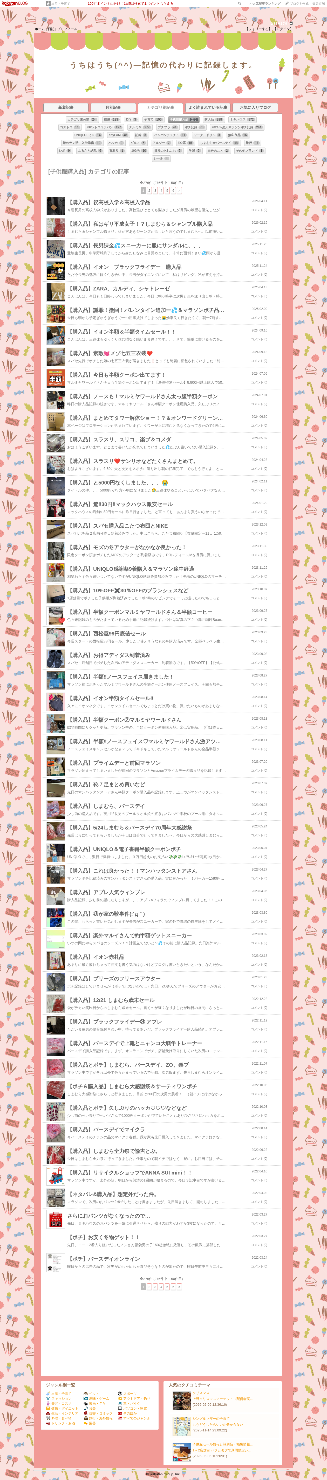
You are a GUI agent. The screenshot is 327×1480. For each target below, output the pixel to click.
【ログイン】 (283, 29)
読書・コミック (98, 1413)
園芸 (90, 1423)
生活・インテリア (62, 1413)
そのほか (127, 1413)
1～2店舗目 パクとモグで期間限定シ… (222, 1450)
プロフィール (67, 29)
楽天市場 (318, 3)
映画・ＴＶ (95, 1403)
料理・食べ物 (59, 1418)
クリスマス (201, 1393)
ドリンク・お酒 (60, 1423)
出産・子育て (60, 3)
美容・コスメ (59, 1403)
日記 (51, 29)
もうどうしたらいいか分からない (218, 1424)
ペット (91, 1394)
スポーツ (127, 1394)
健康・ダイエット (62, 1408)
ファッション (59, 1399)
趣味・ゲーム (96, 1399)
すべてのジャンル (134, 1418)
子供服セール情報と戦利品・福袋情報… (223, 1444)
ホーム (40, 29)
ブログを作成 (299, 3)
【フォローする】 (258, 29)
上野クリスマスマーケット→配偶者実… (223, 1399)
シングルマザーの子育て (211, 1419)
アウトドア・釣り (134, 1399)
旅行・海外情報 (98, 1418)
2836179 (279, 23)
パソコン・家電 (132, 1408)
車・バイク (129, 1403)
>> (265, 3)
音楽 (90, 1408)
